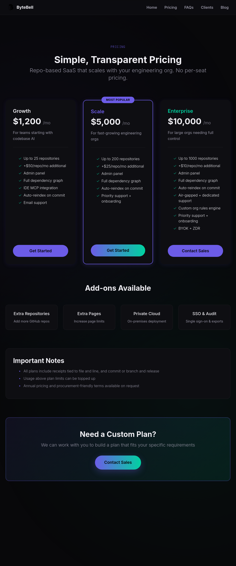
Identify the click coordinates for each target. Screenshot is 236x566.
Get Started (40, 250)
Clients (207, 7)
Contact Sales (195, 250)
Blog (225, 7)
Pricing (170, 7)
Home (152, 7)
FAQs (189, 7)
